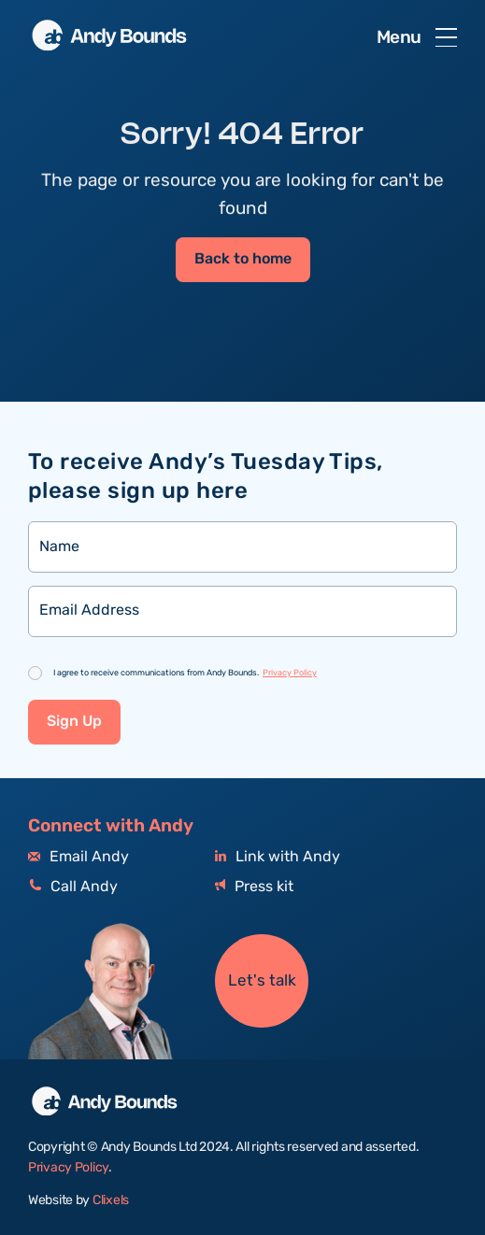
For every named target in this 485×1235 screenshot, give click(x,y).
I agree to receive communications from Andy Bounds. (185, 673)
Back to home (243, 260)
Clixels (111, 1200)
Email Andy (78, 857)
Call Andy (73, 887)
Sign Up (74, 721)
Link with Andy (277, 857)
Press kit (254, 887)
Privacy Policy (290, 672)
